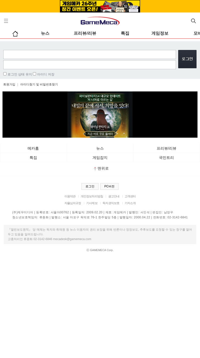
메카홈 (33, 148)
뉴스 (45, 33)
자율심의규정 (72, 203)
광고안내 (114, 196)
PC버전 (109, 186)
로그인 (89, 186)
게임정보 (159, 33)
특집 (125, 33)
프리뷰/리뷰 (85, 33)
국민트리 (166, 157)
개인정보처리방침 (92, 196)
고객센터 (130, 196)
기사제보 (91, 203)
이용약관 (70, 196)
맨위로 (101, 168)
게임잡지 (100, 157)
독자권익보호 (111, 203)
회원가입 (9, 84)
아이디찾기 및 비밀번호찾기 (39, 84)
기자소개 (130, 203)
